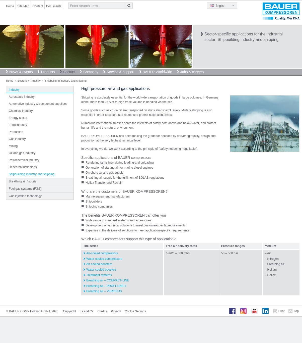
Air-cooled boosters (99, 264)
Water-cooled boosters (101, 269)
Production (16, 132)
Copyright (69, 311)
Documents (53, 6)
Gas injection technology (25, 196)
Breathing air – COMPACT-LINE (107, 280)
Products (48, 72)
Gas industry (17, 139)
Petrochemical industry (24, 160)
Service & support (120, 72)
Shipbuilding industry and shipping (31, 174)
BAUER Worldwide (157, 72)
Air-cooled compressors (102, 253)
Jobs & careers (192, 72)
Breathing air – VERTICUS (104, 291)
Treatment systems (99, 275)
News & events (21, 72)
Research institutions (23, 167)
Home (10, 6)
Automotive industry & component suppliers (38, 104)
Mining (13, 146)
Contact (37, 6)
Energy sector (18, 118)
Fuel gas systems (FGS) (25, 188)
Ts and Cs (86, 311)
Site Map (23, 6)
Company (90, 72)
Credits (102, 311)
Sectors (69, 72)
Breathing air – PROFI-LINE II (106, 286)
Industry (36, 80)
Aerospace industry (22, 97)
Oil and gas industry (22, 153)
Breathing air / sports (23, 181)
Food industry (18, 125)
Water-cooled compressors (104, 259)
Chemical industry (21, 111)
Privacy (116, 311)
